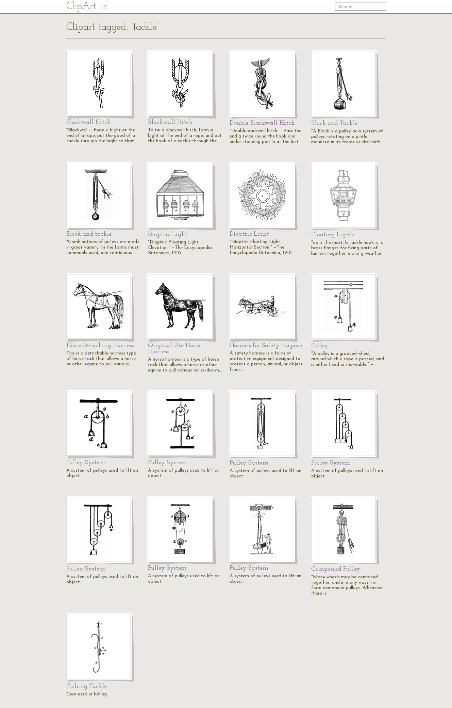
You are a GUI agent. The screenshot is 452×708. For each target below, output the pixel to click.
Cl (87, 6)
